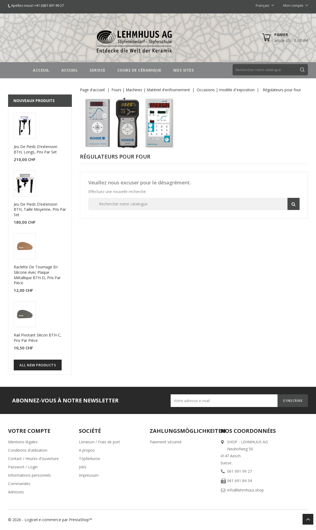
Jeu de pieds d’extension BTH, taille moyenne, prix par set (40, 209)
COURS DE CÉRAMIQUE (139, 70)
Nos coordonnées (248, 430)
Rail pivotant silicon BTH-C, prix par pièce (37, 337)
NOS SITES (183, 70)
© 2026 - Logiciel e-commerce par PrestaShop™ (50, 519)
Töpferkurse (89, 458)
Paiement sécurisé (166, 441)
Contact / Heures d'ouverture (33, 458)
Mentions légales (23, 441)
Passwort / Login (23, 466)
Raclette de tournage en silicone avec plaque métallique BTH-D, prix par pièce (37, 274)
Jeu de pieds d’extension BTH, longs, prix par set (35, 149)
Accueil (69, 70)
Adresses (16, 491)
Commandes (19, 483)
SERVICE (98, 70)
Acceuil (41, 70)
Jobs (82, 466)
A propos (87, 450)
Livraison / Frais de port (99, 441)
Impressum (89, 475)
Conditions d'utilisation (27, 450)
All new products (37, 365)
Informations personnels (29, 475)
